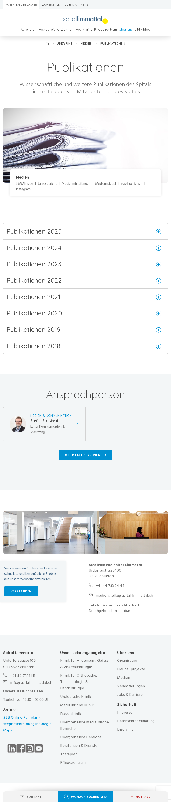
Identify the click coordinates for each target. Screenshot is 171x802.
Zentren (67, 29)
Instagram (23, 189)
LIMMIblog (142, 29)
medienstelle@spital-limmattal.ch (124, 595)
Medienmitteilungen (76, 183)
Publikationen (131, 183)
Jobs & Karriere (76, 4)
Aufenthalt (28, 29)
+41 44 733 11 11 (22, 676)
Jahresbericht (47, 183)
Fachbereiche (48, 29)
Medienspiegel (105, 183)
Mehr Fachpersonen (82, 455)
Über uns (126, 29)
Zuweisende (51, 4)
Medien (87, 43)
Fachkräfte (83, 29)
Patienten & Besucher (21, 4)
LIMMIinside (24, 183)
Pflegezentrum (105, 29)
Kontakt (34, 796)
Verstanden (21, 591)
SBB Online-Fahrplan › (21, 717)
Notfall (140, 797)
